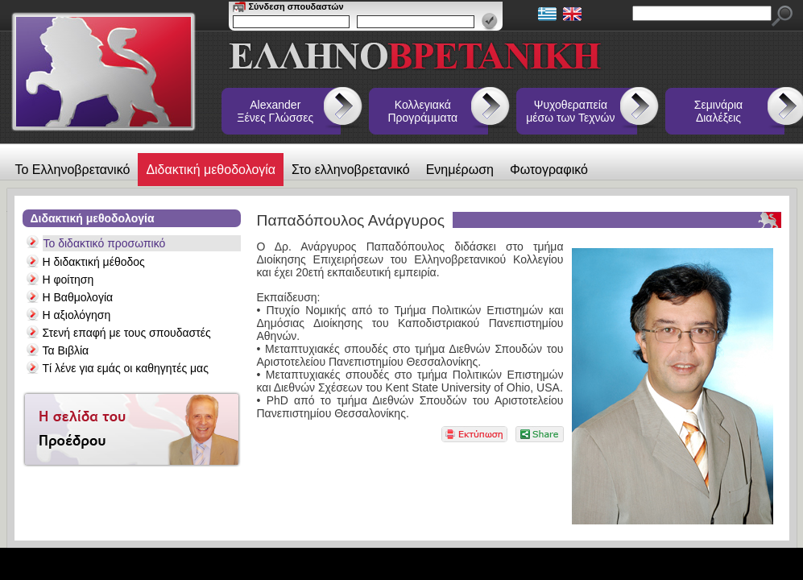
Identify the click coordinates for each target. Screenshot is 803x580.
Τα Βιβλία (66, 350)
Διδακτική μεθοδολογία (210, 169)
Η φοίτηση (68, 279)
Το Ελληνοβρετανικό (72, 169)
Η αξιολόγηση (77, 315)
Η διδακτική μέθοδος (94, 261)
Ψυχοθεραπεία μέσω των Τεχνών (570, 111)
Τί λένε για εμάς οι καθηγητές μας (126, 368)
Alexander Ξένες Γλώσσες (275, 111)
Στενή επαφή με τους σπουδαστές (127, 332)
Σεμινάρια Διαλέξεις (718, 111)
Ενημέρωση (460, 169)
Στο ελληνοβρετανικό (351, 169)
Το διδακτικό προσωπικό (104, 243)
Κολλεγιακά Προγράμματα (423, 111)
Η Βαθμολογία (78, 297)
